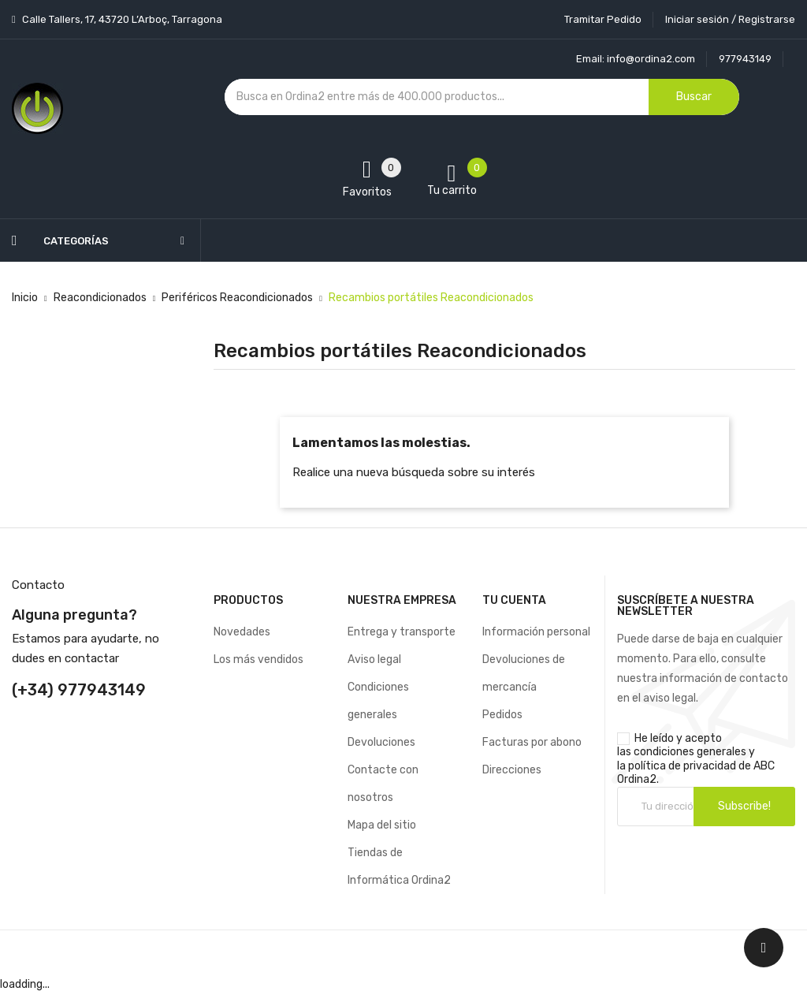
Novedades (242, 632)
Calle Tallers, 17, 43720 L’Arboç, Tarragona (121, 19)
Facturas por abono (532, 742)
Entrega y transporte (402, 632)
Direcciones (511, 770)
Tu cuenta (514, 600)
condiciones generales (690, 751)
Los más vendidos (258, 659)
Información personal (536, 632)
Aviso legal (374, 659)
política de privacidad (682, 766)
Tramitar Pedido (603, 19)
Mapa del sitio (382, 825)
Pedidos (502, 714)
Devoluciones (381, 742)
